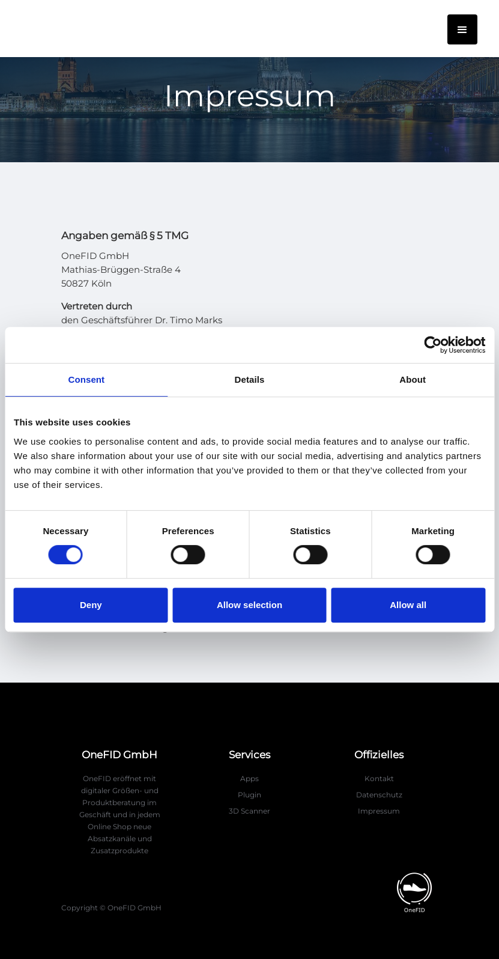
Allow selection (249, 605)
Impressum (379, 810)
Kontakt (379, 778)
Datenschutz (379, 794)
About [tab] (412, 379)
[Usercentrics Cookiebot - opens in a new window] (432, 345)
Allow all (408, 605)
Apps (249, 778)
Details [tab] (250, 379)
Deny (91, 605)
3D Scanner (249, 810)
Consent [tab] (86, 379)
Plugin (249, 794)
